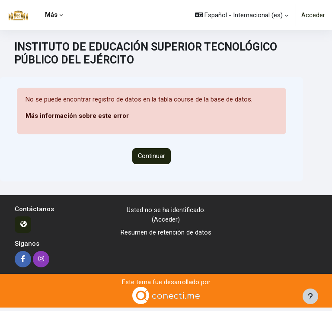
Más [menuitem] (51, 15)
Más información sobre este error (77, 116)
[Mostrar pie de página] (310, 296)
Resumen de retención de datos (166, 232)
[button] (241, 15)
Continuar (151, 156)
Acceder (313, 15)
